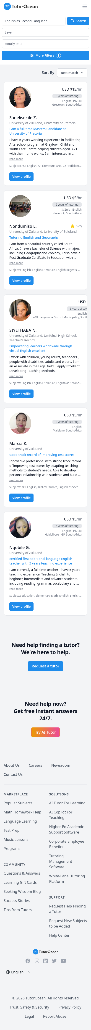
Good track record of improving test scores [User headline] (41, 454)
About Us (12, 765)
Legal (29, 1016)
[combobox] (33, 21)
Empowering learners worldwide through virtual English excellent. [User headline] (40, 348)
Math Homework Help (22, 812)
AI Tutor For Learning (67, 802)
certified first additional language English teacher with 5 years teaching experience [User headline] (40, 561)
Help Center (59, 935)
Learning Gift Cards (20, 882)
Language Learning (20, 821)
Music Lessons (16, 839)
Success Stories (17, 900)
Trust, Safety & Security (29, 1007)
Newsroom (60, 765)
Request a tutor (45, 666)
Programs (12, 848)
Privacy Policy (69, 1007)
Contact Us (13, 774)
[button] (45, 32)
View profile (21, 176)
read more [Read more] (16, 159)
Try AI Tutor (45, 732)
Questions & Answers (22, 873)
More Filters (45, 55)
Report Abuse (54, 1016)
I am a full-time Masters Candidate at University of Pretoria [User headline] (37, 131)
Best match (72, 73)
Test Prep (11, 830)
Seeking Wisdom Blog (22, 891)
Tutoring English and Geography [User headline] (34, 237)
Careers (35, 765)
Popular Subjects (18, 802)
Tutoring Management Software (60, 861)
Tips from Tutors (18, 909)
